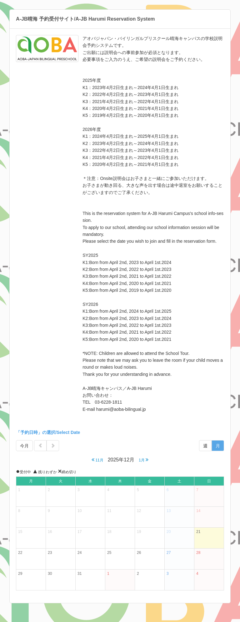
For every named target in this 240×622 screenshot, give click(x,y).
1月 (143, 459)
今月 (24, 445)
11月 (97, 459)
